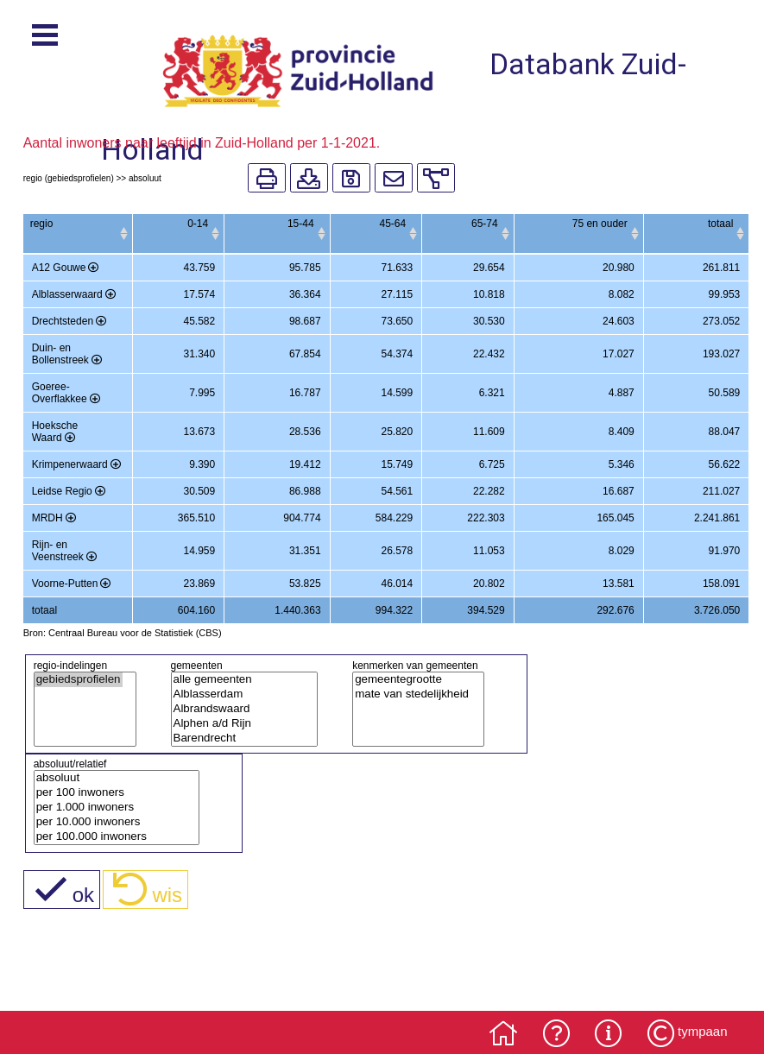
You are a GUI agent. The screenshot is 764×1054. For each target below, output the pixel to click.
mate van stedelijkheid (411, 694)
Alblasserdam (238, 694)
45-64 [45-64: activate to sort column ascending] (392, 224)
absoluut (110, 778)
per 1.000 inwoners (110, 807)
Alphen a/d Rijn (238, 723)
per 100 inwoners (110, 793)
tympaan (703, 1031)
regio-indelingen (70, 666)
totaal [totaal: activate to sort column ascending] (720, 224)
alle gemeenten (238, 679)
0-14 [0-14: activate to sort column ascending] (197, 224)
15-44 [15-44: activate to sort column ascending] (300, 224)
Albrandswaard (238, 709)
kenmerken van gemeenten (414, 666)
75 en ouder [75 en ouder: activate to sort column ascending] (600, 224)
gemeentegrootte (411, 679)
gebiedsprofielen (79, 679)
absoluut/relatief (70, 764)
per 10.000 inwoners (110, 822)
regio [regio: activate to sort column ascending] (42, 224)
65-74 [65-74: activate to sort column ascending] (484, 224)
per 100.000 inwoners (110, 837)
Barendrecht (238, 738)
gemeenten (197, 666)
